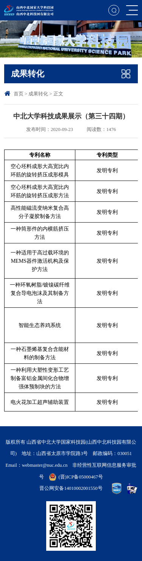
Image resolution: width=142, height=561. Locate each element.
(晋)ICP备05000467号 (80, 477)
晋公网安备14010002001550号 (70, 488)
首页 (18, 94)
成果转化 (38, 94)
